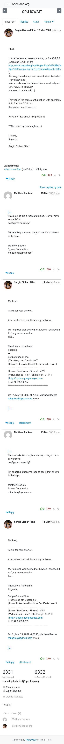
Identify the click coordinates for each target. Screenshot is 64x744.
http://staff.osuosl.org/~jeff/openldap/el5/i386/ (34, 65)
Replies (24, 21)
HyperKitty (31, 739)
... (10, 212)
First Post (10, 21)
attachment (25, 422)
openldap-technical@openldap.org (21, 681)
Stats (36, 21)
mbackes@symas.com (20, 398)
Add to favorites (13, 696)
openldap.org (20, 4)
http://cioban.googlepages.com (26, 378)
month (47, 21)
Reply (10, 178)
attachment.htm (12, 169)
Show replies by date (50, 187)
